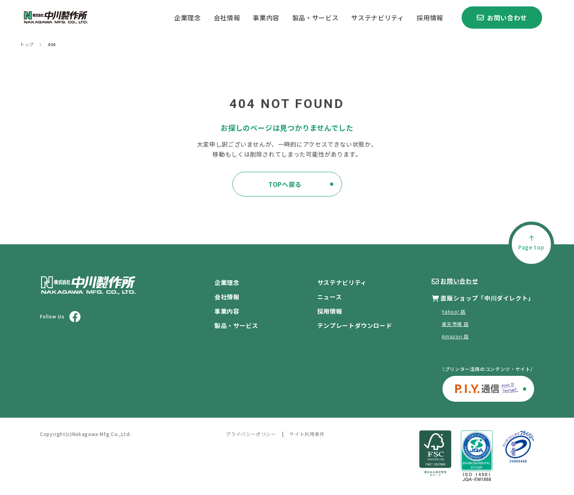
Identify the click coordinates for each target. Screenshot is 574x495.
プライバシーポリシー (251, 433)
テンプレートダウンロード (354, 325)
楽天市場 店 (455, 323)
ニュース (329, 297)
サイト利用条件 (306, 433)
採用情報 (430, 17)
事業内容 (266, 17)
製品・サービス (315, 17)
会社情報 (227, 17)
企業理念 (187, 17)
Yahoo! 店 (453, 311)
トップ (27, 44)
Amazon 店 (455, 336)
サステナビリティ (377, 17)
